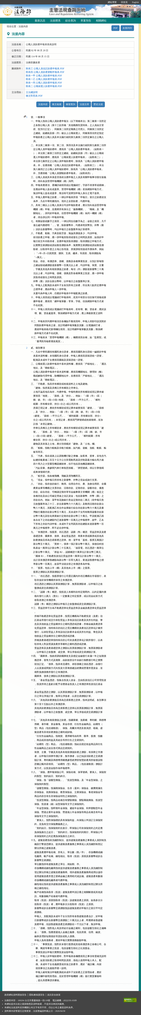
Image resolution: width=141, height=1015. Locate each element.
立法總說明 (32, 92)
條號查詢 (70, 104)
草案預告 (86, 20)
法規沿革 (84, 104)
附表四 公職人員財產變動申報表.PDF (45, 72)
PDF (115, 28)
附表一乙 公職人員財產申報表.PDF (44, 79)
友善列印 (127, 28)
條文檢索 (56, 104)
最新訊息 (40, 20)
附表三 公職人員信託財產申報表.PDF (45, 68)
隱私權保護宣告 (37, 995)
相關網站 (101, 20)
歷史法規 (98, 104)
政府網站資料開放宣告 (15, 995)
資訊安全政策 (53, 995)
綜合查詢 (70, 20)
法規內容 (43, 104)
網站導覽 (112, 2)
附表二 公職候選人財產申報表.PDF (44, 86)
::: (103, 2)
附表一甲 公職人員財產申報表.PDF (44, 75)
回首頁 (124, 2)
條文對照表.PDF (34, 96)
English (135, 2)
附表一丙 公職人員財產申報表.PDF (44, 82)
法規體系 (55, 20)
